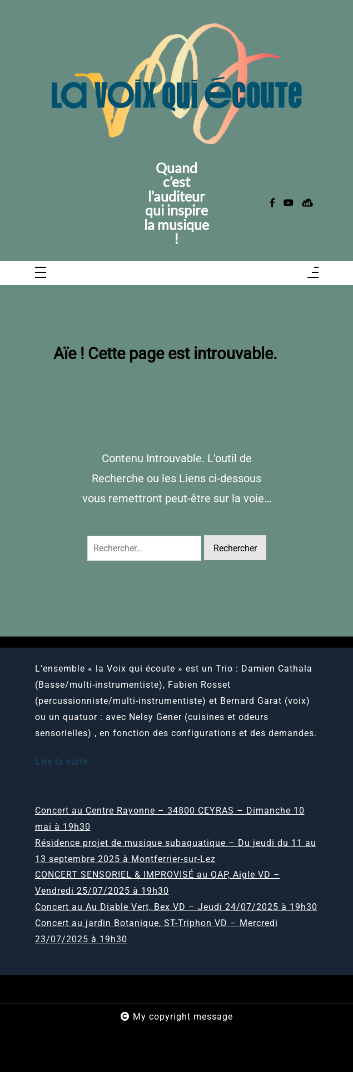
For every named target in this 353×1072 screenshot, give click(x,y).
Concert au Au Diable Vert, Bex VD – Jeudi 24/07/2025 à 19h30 (176, 907)
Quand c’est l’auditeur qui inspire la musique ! (176, 203)
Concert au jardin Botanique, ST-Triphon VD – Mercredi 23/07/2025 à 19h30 (156, 931)
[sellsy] (307, 203)
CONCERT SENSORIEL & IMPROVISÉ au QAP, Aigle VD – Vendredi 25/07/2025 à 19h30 (157, 882)
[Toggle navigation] (40, 273)
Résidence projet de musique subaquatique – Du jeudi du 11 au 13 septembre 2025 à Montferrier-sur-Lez (175, 851)
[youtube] (289, 203)
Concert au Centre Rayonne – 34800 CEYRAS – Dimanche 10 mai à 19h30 (170, 818)
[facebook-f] (272, 203)
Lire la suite (62, 761)
